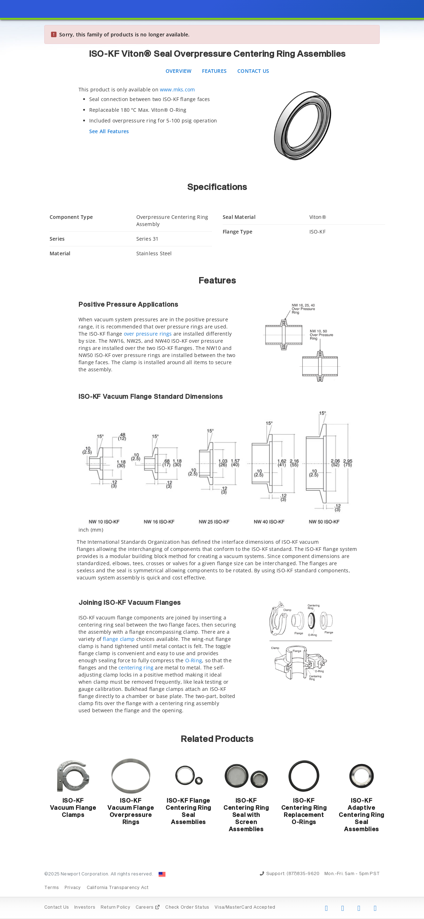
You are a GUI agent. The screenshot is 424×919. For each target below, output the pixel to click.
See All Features (109, 131)
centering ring (135, 667)
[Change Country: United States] (162, 874)
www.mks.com (177, 89)
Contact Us (253, 70)
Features (214, 70)
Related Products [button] (217, 739)
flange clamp (119, 639)
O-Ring (193, 660)
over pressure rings (148, 333)
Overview (179, 70)
